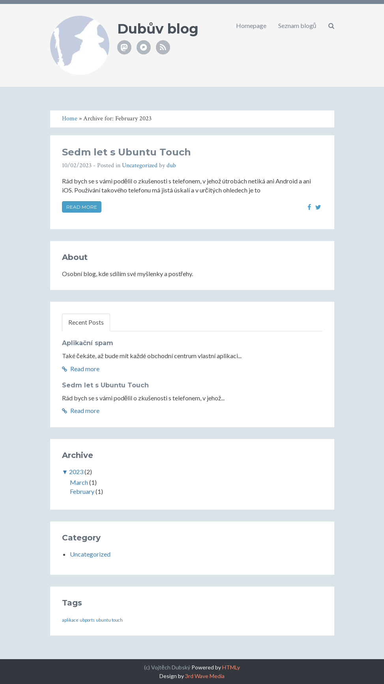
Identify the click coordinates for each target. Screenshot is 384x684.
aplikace (70, 619)
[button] (331, 26)
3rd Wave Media (205, 676)
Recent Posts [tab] (86, 322)
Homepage (251, 25)
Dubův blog (158, 29)
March (79, 482)
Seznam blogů (297, 25)
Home (69, 118)
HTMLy (231, 667)
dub (171, 165)
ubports (87, 619)
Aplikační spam (87, 343)
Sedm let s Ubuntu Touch (126, 152)
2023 (76, 471)
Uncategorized (139, 165)
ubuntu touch (109, 619)
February (82, 491)
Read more (81, 207)
